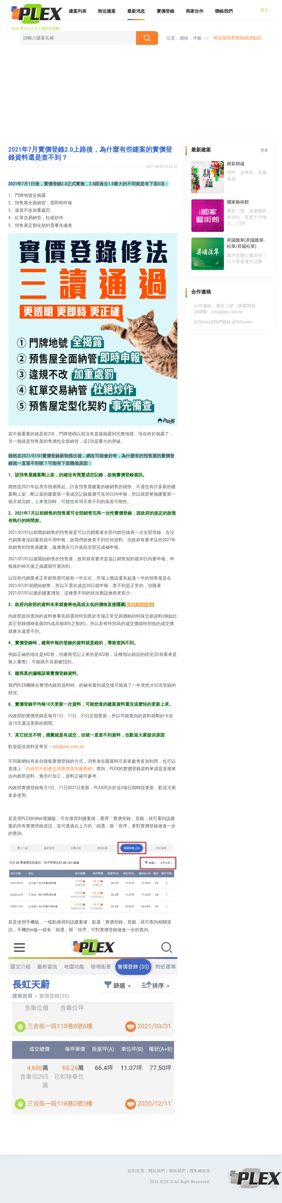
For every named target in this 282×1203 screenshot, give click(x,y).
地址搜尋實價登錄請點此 (237, 37)
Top (273, 1183)
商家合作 (195, 11)
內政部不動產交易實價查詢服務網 (59, 768)
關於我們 (156, 1171)
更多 (264, 150)
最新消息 (136, 11)
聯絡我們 (224, 11)
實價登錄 (165, 11)
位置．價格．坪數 (184, 38)
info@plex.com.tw (68, 746)
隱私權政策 (200, 1171)
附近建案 (107, 11)
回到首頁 (136, 1171)
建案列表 (77, 11)
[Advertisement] (141, 92)
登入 (264, 10)
